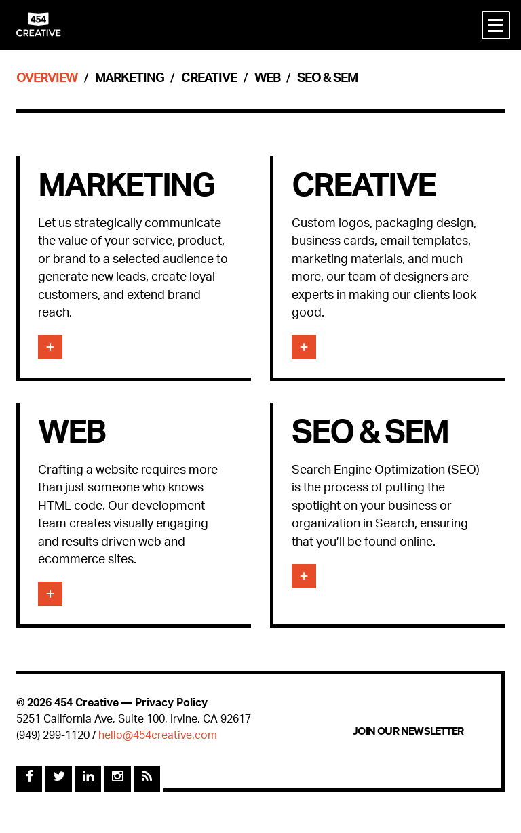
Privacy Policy (171, 704)
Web (267, 79)
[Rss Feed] (147, 779)
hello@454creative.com (157, 736)
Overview (46, 79)
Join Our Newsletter (408, 731)
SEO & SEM (327, 79)
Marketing (129, 79)
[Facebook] (29, 779)
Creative (209, 79)
